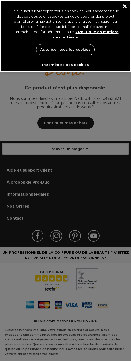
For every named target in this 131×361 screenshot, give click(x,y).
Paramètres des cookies (65, 64)
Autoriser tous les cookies (65, 49)
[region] (65, 36)
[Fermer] (125, 6)
